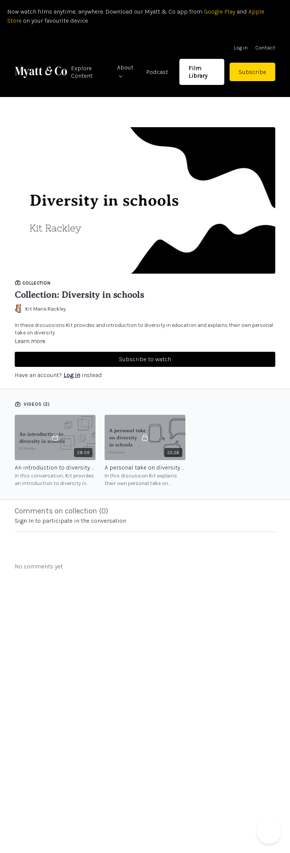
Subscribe (252, 71)
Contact (265, 48)
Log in (241, 48)
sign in (24, 520)
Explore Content (82, 72)
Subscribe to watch (145, 359)
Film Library (197, 72)
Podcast (157, 71)
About (125, 71)
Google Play (218, 11)
